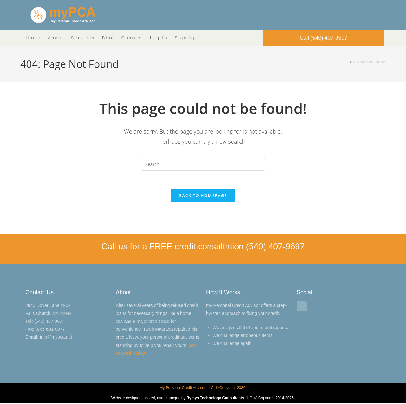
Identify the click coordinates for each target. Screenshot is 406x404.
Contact (132, 38)
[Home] (350, 62)
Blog (108, 38)
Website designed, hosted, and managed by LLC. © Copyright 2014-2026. (203, 399)
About (56, 38)
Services (83, 38)
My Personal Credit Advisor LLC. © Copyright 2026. (203, 389)
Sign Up (186, 38)
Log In (159, 38)
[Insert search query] (203, 164)
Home (33, 38)
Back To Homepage (203, 196)
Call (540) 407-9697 (323, 38)
